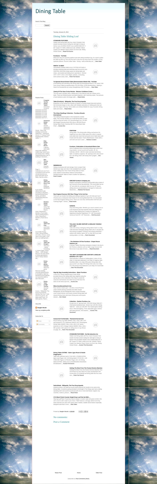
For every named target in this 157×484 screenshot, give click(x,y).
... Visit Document (95, 215)
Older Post (99, 472)
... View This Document (76, 267)
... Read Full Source (67, 51)
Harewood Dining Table (47, 122)
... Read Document (93, 249)
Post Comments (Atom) (82, 478)
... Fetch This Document (67, 329)
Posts (39, 321)
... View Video (98, 61)
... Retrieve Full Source (83, 189)
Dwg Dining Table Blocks (45, 143)
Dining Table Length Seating (46, 284)
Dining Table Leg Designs (46, 242)
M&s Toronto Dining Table (46, 162)
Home (79, 472)
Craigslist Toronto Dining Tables (46, 103)
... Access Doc (61, 126)
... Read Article (80, 97)
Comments (40, 324)
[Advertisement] (78, 17)
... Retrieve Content (90, 139)
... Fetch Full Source (74, 76)
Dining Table (50, 12)
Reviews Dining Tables (46, 203)
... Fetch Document (89, 235)
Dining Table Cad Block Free (47, 181)
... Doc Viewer (62, 297)
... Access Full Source (68, 363)
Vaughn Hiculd (41, 307)
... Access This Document (85, 345)
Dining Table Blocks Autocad (46, 263)
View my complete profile (42, 310)
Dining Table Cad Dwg (47, 223)
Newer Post (58, 472)
